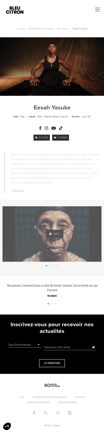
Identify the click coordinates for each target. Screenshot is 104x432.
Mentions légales (38, 402)
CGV (21, 397)
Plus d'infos (17, 190)
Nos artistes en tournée (41, 28)
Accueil (21, 28)
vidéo (54, 234)
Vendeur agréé (67, 402)
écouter (41, 137)
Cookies (79, 397)
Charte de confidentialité (49, 397)
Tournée (60, 137)
